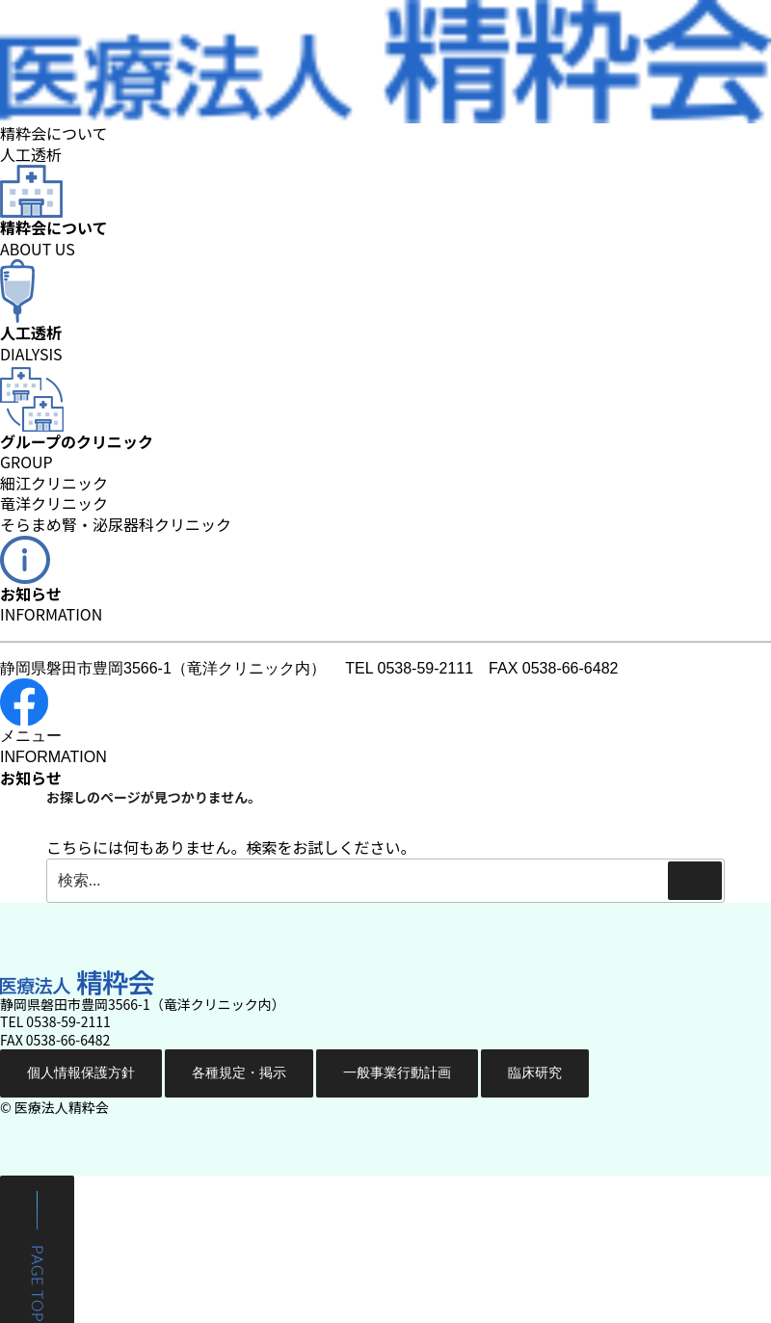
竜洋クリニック (54, 504)
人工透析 (31, 154)
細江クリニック (54, 483)
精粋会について (54, 133)
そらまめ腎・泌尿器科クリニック (115, 525)
